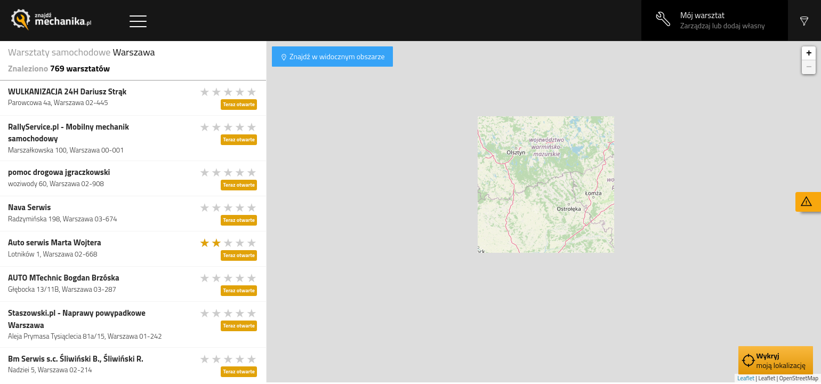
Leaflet (745, 378)
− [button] (809, 67)
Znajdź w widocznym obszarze (336, 56)
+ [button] (809, 53)
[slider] (228, 92)
